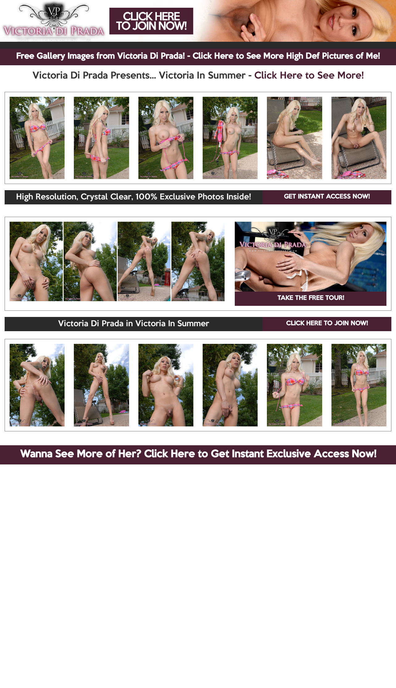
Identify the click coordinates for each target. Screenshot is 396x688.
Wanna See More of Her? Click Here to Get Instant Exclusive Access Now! (198, 454)
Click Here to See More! (309, 76)
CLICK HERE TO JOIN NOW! (327, 324)
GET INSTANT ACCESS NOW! (327, 197)
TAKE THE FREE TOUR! (310, 298)
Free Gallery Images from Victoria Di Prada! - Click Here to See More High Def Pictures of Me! (198, 56)
